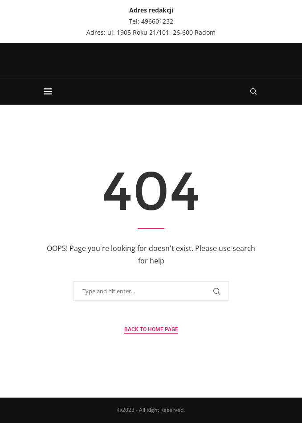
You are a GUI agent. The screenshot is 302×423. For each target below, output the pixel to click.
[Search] (253, 91)
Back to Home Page (151, 329)
